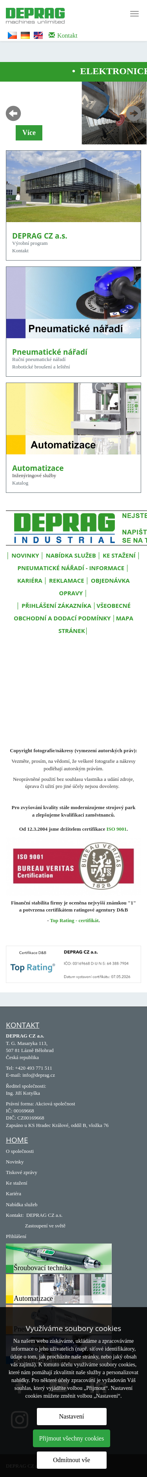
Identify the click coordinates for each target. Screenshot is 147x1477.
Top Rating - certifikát (74, 920)
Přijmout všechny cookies (71, 1438)
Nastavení (71, 1416)
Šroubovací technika (42, 1268)
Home (17, 1140)
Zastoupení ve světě (45, 1226)
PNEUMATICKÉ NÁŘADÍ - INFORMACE (71, 568)
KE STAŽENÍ (119, 555)
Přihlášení (16, 1236)
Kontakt (20, 250)
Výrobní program (30, 243)
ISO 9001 (116, 829)
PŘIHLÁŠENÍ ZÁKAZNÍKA (56, 605)
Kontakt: (15, 1215)
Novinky (15, 1162)
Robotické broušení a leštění (41, 367)
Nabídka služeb (22, 1204)
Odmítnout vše (71, 1460)
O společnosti (20, 1151)
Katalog (20, 483)
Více (29, 133)
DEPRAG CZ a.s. (44, 1215)
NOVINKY (25, 555)
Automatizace (33, 1298)
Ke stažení (16, 1183)
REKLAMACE (67, 580)
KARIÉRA (29, 580)
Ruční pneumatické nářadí (38, 359)
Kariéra (13, 1193)
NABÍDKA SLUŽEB (71, 555)
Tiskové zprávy (21, 1172)
